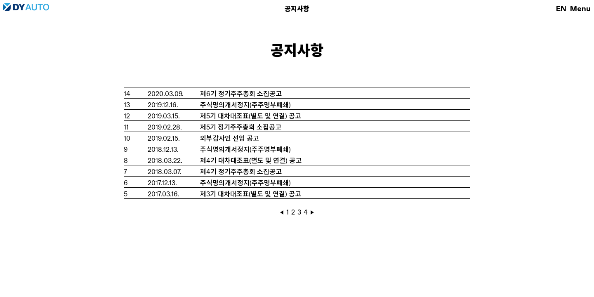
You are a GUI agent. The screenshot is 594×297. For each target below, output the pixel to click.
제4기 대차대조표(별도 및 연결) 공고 (251, 161)
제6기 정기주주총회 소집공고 (241, 94)
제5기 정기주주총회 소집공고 (240, 127)
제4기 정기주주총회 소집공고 (241, 172)
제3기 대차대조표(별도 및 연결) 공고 (250, 194)
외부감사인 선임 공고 (229, 138)
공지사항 (297, 9)
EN (561, 8)
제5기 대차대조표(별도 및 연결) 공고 (250, 116)
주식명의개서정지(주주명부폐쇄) (245, 105)
